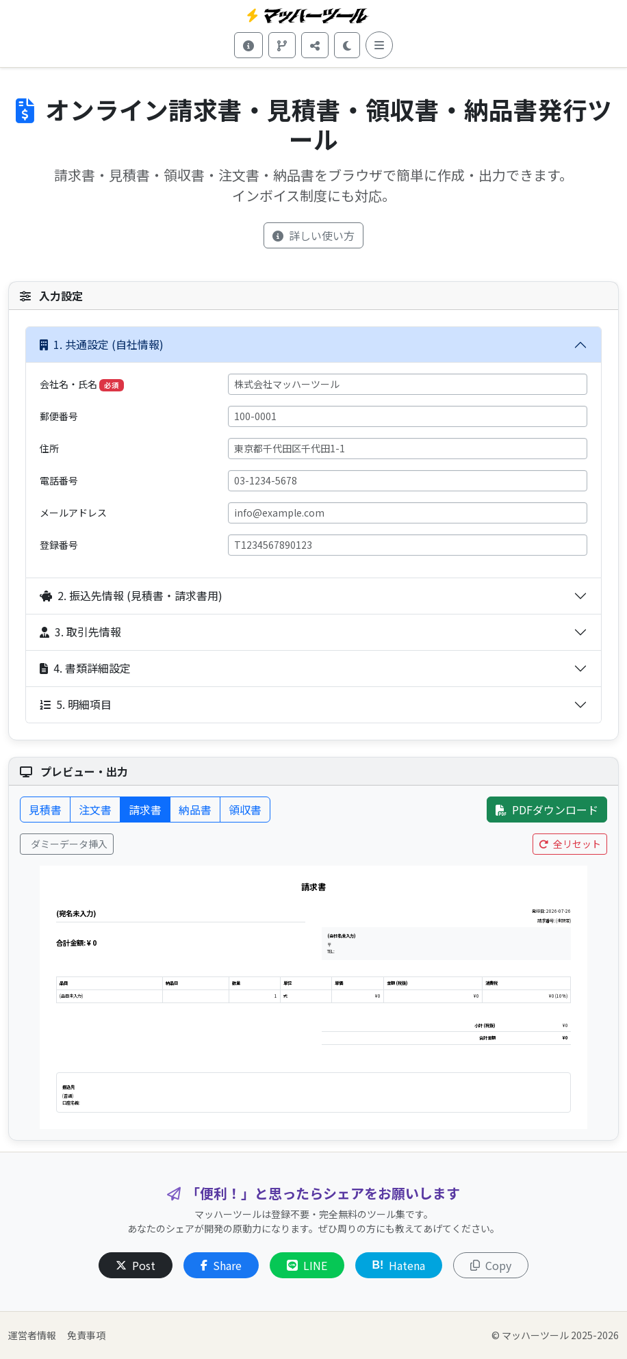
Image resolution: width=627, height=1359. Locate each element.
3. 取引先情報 (80, 631)
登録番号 (59, 545)
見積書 (45, 809)
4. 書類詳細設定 (85, 668)
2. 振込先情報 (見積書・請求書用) (131, 595)
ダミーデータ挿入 (68, 844)
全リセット (570, 844)
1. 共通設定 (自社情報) (102, 344)
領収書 (245, 809)
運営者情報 (32, 1335)
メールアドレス (73, 512)
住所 (49, 448)
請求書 (145, 809)
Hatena (399, 1265)
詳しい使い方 (313, 235)
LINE (307, 1265)
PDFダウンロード (547, 809)
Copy (490, 1265)
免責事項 (86, 1335)
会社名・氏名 (82, 384)
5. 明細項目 (76, 704)
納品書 (195, 809)
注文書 (95, 809)
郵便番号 (59, 416)
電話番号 (59, 480)
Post (135, 1265)
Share (221, 1265)
